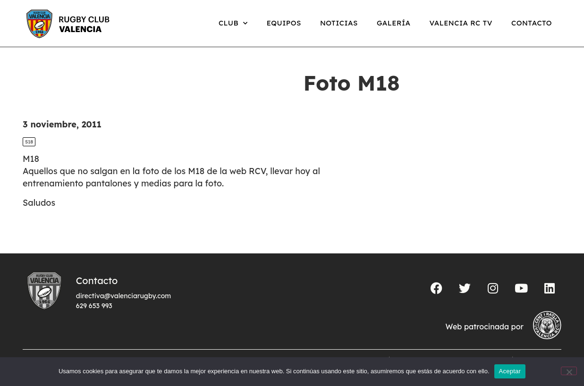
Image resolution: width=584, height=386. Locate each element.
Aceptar (510, 371)
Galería (394, 22)
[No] (569, 371)
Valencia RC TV (461, 22)
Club (233, 23)
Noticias (339, 22)
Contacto (531, 22)
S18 (29, 142)
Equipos (284, 22)
